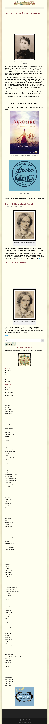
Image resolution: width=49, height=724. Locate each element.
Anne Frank (7, 419)
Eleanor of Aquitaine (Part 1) (10, 478)
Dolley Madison (8, 467)
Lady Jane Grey (8, 555)
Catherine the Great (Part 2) (10, 451)
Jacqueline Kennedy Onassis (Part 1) (12, 532)
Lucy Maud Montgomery (9, 576)
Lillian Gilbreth (8, 562)
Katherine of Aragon (8, 553)
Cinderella (7, 453)
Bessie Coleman (8, 440)
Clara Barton (7, 455)
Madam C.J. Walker (8, 580)
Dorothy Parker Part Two (9, 472)
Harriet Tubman (8, 511)
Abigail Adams (7, 405)
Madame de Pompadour (9, 583)
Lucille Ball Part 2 (8, 574)
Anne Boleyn (7, 417)
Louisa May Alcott (8, 570)
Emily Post (7, 495)
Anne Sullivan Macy (8, 421)
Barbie (6, 430)
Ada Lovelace (7, 407)
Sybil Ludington (8, 666)
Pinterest (8, 381)
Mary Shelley (7, 606)
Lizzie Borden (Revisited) (9, 566)
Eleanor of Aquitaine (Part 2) (10, 480)
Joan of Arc (7, 545)
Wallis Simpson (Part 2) (9, 681)
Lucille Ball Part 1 (8, 572)
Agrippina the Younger (9, 411)
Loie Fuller (7, 568)
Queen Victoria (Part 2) (9, 641)
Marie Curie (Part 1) (8, 593)
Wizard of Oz (7, 683)
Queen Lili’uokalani (8, 633)
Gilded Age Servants (8, 507)
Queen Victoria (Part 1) (9, 639)
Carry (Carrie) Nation (9, 447)
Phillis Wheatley (8, 627)
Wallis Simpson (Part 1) (9, 679)
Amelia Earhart (7, 415)
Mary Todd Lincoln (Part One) (10, 608)
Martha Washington (8, 599)
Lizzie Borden (7, 564)
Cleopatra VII (7, 461)
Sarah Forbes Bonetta (9, 654)
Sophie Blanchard (8, 662)
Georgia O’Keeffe (8, 503)
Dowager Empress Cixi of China (11, 474)
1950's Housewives (8, 403)
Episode (19, 206)
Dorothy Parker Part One (9, 470)
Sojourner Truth (8, 660)
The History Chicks (9, 206)
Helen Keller (7, 520)
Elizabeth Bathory (8, 482)
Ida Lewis (6, 528)
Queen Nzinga (7, 637)
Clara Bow (7, 459)
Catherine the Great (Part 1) (10, 449)
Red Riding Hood (8, 643)
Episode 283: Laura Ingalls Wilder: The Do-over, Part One (23, 14)
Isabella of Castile (8, 530)
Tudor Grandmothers (9, 673)
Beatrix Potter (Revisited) (9, 434)
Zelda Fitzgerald (8, 685)
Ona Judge (7, 624)
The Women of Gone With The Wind (12, 668)
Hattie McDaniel (8, 518)
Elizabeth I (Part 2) (8, 488)
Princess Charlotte (8, 631)
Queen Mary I (7, 635)
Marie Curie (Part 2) (8, 595)
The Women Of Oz (8, 670)
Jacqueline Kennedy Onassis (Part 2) (12, 534)
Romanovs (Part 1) (8, 645)
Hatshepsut (7, 516)
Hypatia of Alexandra (9, 522)
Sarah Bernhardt (8, 652)
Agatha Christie (8, 409)
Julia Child (7, 551)
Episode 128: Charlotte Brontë (15, 263)
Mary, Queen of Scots (9, 614)
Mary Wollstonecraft (8, 612)
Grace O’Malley (8, 509)
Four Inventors (7, 497)
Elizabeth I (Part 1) (8, 486)
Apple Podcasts (10, 372)
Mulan (6, 618)
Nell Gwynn (7, 620)
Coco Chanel (7, 463)
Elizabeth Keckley (8, 491)
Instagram (9, 377)
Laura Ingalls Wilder (8, 560)
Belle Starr (7, 436)
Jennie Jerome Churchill (9, 543)
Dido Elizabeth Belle (9, 465)
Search (42, 340)
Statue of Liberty (8, 664)
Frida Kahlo (7, 501)
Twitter (8, 379)
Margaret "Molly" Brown (9, 585)
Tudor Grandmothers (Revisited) (11, 675)
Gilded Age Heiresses (9, 505)
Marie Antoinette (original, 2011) (11, 587)
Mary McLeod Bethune (9, 601)
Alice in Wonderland (8, 413)
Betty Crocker (7, 442)
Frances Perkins (8, 499)
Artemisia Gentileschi (9, 428)
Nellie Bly (7, 622)
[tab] (24, 387)
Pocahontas (7, 629)
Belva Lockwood (8, 438)
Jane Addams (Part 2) (9, 539)
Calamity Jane (7, 444)
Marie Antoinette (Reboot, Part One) (11, 589)
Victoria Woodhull (8, 677)
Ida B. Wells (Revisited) (9, 526)
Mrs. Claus (7, 616)
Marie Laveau (7, 597)
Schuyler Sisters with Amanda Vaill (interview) (13, 656)
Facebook (9, 374)
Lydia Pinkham (7, 578)
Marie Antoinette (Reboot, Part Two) (12, 591)
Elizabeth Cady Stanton (9, 484)
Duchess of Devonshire (9, 476)
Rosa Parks (7, 650)
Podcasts (22, 206)
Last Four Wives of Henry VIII (10, 557)
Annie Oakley (7, 424)
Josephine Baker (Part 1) (9, 547)
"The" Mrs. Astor (8, 401)
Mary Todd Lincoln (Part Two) (10, 610)
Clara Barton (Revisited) (9, 457)
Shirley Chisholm (8, 658)
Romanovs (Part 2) (8, 647)
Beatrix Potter (7, 432)
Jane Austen (7, 541)
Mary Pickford (7, 603)
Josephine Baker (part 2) (9, 549)
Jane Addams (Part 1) (9, 537)
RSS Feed (9, 370)
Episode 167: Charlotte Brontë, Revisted (19, 204)
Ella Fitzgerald (7, 493)
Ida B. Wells (7, 524)
